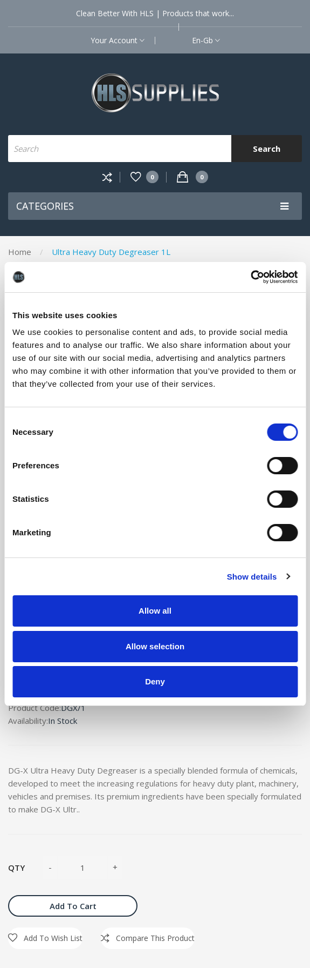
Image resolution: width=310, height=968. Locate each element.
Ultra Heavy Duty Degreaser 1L (111, 251)
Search (266, 148)
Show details (252, 576)
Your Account (117, 40)
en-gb (206, 40)
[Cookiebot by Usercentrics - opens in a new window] (250, 277)
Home (19, 251)
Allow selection (155, 646)
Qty (16, 867)
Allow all (155, 610)
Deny (155, 681)
